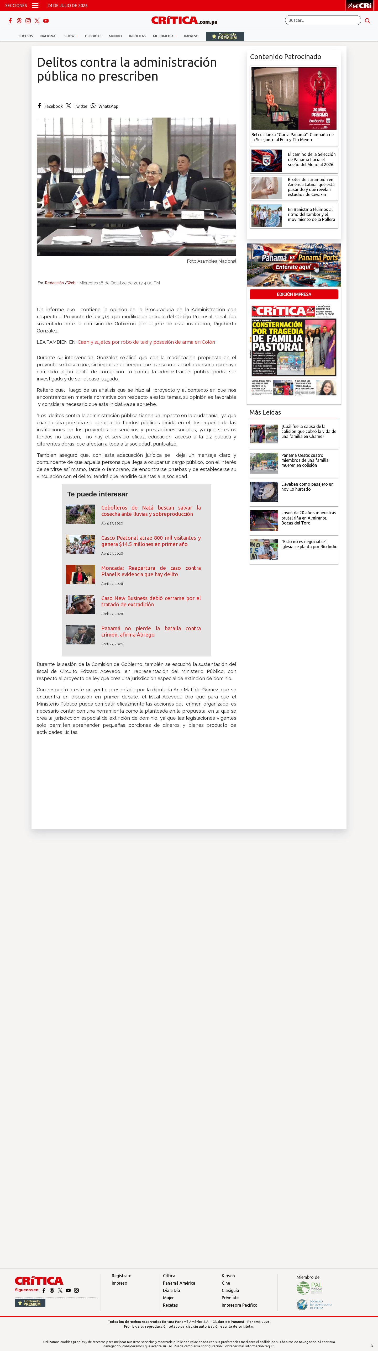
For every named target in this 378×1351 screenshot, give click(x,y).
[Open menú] (35, 5)
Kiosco (228, 1275)
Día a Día (171, 1290)
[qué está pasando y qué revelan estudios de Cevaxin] (266, 187)
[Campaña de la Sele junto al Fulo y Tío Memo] (294, 98)
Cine (226, 1283)
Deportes (93, 36)
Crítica (169, 1275)
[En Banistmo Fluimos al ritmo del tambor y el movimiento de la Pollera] (266, 215)
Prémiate (230, 1297)
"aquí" (269, 1346)
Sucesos (26, 36)
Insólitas (137, 36)
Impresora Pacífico (240, 1305)
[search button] (367, 20)
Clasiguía (230, 1290)
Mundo (115, 36)
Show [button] (70, 36)
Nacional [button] (48, 36)
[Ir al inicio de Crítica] (187, 19)
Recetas (170, 1305)
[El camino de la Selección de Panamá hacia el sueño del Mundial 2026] (266, 160)
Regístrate (121, 1275)
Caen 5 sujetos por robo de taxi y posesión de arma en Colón (146, 342)
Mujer (168, 1297)
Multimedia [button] (163, 36)
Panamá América (179, 1283)
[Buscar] (323, 20)
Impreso (191, 36)
